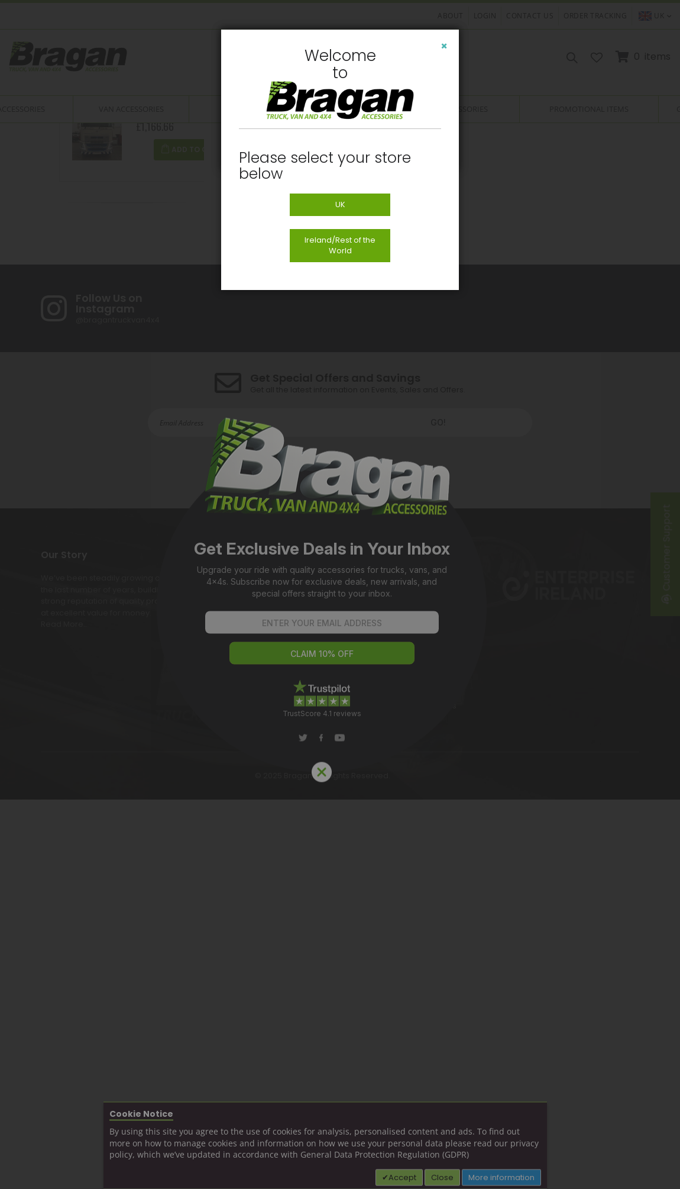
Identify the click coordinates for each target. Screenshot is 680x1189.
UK (340, 204)
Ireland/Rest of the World (340, 245)
